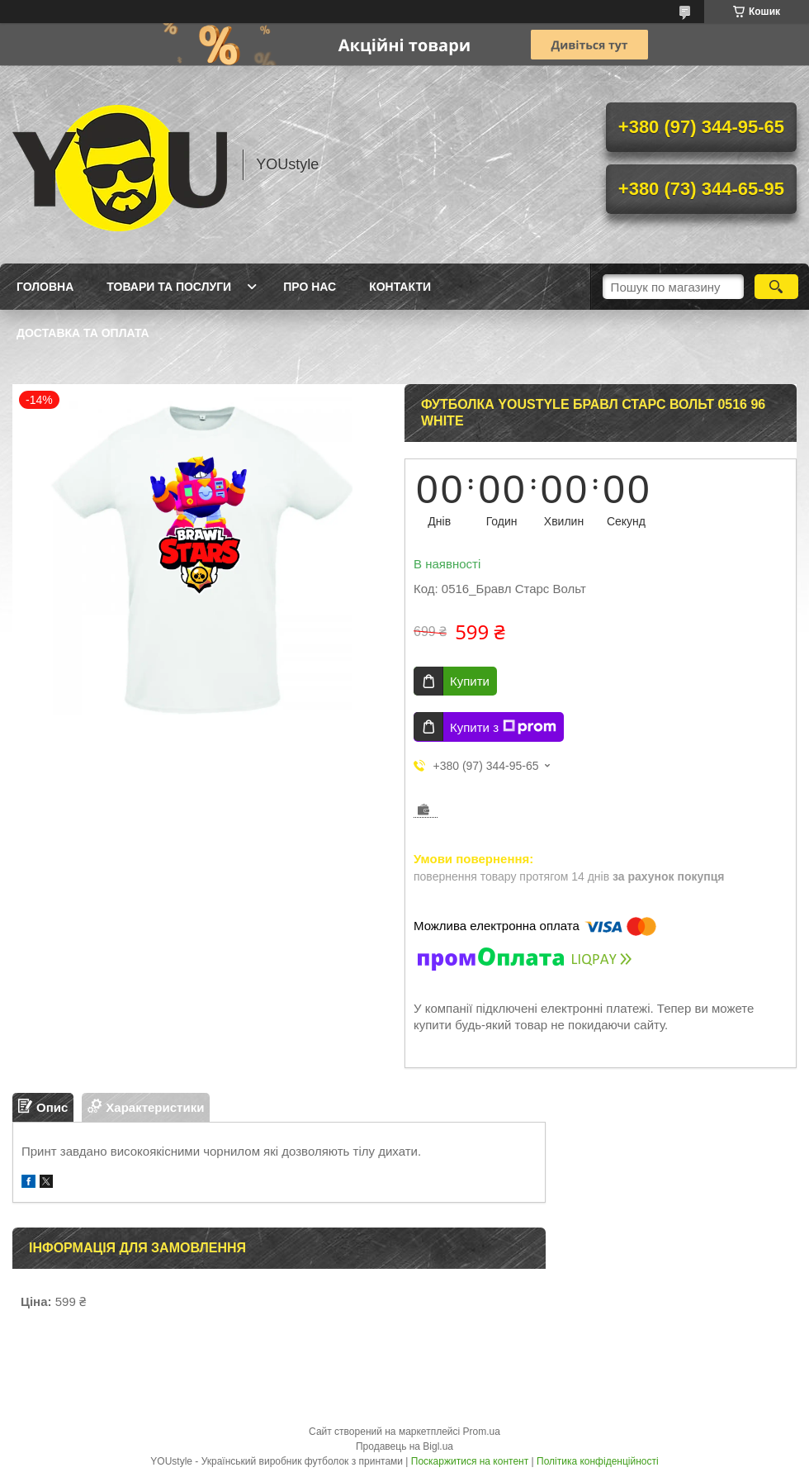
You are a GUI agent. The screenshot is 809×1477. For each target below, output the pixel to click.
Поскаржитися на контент (469, 1461)
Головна (45, 286)
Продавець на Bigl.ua (404, 1446)
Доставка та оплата (83, 333)
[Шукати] (776, 286)
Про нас (309, 286)
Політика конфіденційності (598, 1461)
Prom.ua (481, 1431)
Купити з (503, 727)
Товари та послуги (168, 286)
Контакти (400, 286)
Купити (470, 681)
